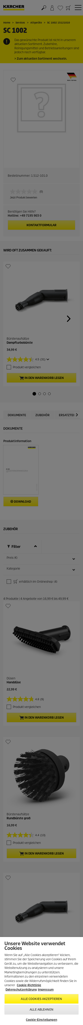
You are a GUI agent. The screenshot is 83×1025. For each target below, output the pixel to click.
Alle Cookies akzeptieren (41, 999)
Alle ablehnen (41, 1009)
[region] (41, 981)
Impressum (46, 990)
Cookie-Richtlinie (29, 985)
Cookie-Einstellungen (41, 1020)
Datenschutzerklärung (21, 990)
